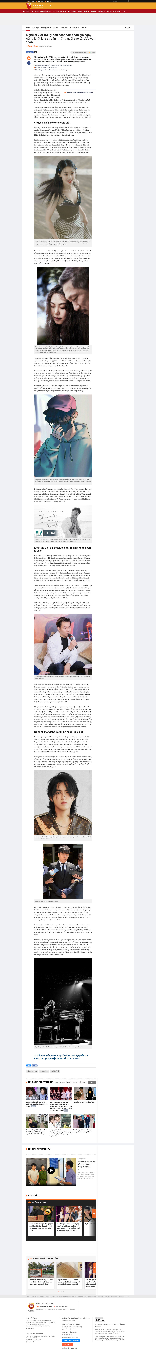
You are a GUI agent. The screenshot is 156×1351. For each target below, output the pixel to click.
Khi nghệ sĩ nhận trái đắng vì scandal (46, 67)
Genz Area (40, 1)
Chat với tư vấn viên (71, 1341)
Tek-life (93, 11)
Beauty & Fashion (45, 11)
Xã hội (80, 11)
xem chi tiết (67, 1344)
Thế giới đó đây (92, 1296)
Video (119, 11)
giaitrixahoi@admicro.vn (71, 1337)
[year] (84, 1082)
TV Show (64, 28)
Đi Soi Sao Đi (74, 28)
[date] (69, 1082)
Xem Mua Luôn (111, 11)
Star (27, 11)
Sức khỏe (86, 11)
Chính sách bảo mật (70, 1348)
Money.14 (63, 11)
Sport (53, 1296)
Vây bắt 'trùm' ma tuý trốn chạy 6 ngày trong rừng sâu (86, 1164)
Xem (91, 1082)
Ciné (32, 11)
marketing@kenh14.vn (70, 1329)
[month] (77, 1082)
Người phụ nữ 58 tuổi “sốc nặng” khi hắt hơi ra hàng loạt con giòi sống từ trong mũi (69, 1282)
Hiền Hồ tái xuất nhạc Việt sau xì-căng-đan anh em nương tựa (53, 65)
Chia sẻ (30, 52)
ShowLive (49, 1)
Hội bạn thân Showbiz (49, 28)
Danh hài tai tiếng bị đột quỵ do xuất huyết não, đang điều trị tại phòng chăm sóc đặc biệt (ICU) (41, 1227)
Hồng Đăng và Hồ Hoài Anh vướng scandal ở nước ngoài (52, 70)
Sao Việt (35, 28)
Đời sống (56, 11)
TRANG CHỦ (23, 11)
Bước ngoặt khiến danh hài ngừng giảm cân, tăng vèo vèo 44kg (36, 1104)
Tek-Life (107, 1296)
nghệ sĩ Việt (55, 1071)
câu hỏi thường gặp (45, 1306)
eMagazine (31, 1)
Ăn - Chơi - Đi (72, 11)
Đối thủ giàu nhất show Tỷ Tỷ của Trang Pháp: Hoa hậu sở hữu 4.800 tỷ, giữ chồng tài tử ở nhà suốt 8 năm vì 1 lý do (68, 1227)
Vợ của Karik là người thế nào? (84, 1102)
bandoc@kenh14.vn (62, 1306)
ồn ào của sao (32, 1071)
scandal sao (44, 1071)
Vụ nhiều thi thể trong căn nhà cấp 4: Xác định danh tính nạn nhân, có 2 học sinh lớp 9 (41, 1282)
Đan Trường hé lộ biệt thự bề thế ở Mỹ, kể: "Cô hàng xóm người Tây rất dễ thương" (36, 1132)
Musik (37, 11)
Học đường (101, 11)
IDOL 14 (84, 28)
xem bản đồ (31, 1328)
